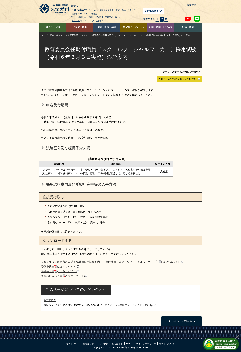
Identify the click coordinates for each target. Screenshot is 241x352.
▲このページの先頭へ (181, 320)
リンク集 (104, 343)
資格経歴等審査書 (64, 276)
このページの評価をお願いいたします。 (179, 79)
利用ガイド (117, 343)
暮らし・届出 (53, 27)
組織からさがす (57, 35)
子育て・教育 (80, 27)
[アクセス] (131, 10)
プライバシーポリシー (145, 343)
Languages (153, 10)
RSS (128, 343)
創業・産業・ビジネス (160, 27)
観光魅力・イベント (133, 27)
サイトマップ (72, 343)
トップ (44, 35)
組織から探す (89, 343)
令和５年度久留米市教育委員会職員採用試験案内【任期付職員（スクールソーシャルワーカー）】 (112, 261)
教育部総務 (73, 35)
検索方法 (191, 5)
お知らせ (85, 35)
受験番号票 (60, 271)
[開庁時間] (75, 20)
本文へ (74, 6)
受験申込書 (60, 266)
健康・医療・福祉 (106, 27)
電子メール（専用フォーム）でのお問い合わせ (130, 305)
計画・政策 (188, 27)
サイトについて (167, 343)
